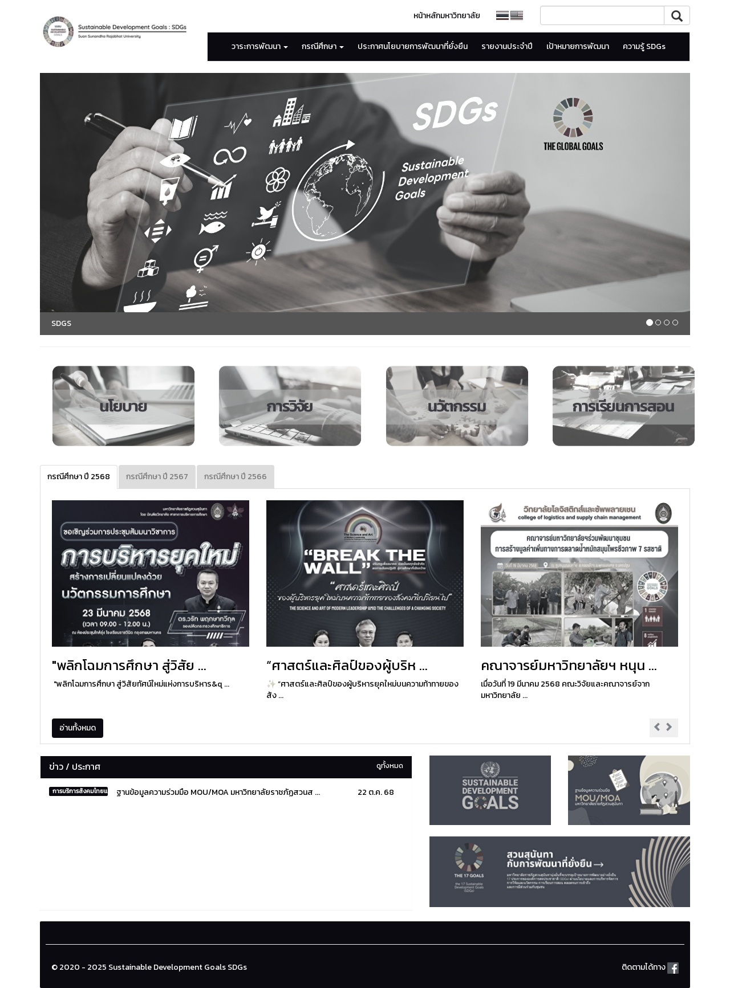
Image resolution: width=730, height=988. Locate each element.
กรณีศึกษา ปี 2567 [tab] (157, 477)
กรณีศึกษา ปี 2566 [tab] (235, 477)
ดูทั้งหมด (389, 765)
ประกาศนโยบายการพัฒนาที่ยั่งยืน (413, 46)
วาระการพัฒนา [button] (260, 46)
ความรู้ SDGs (644, 46)
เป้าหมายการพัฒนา (577, 46)
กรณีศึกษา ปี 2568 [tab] (78, 477)
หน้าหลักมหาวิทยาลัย (446, 16)
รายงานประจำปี (507, 46)
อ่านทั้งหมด (77, 728)
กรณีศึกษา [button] (323, 46)
